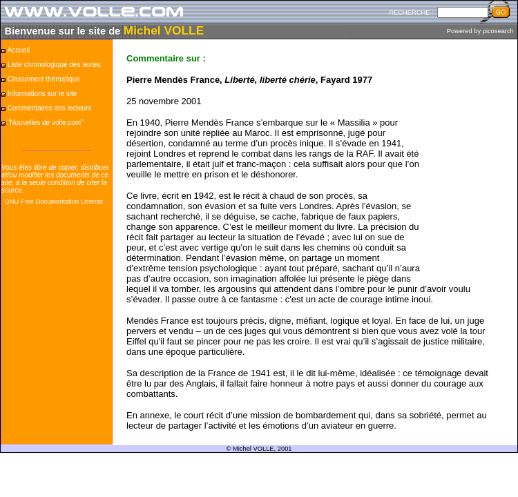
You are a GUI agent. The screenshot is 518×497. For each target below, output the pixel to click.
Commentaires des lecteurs (50, 108)
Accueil (19, 50)
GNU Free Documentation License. (54, 201)
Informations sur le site (42, 93)
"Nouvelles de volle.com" (46, 122)
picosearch (498, 31)
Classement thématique (44, 79)
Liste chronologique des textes (54, 64)
